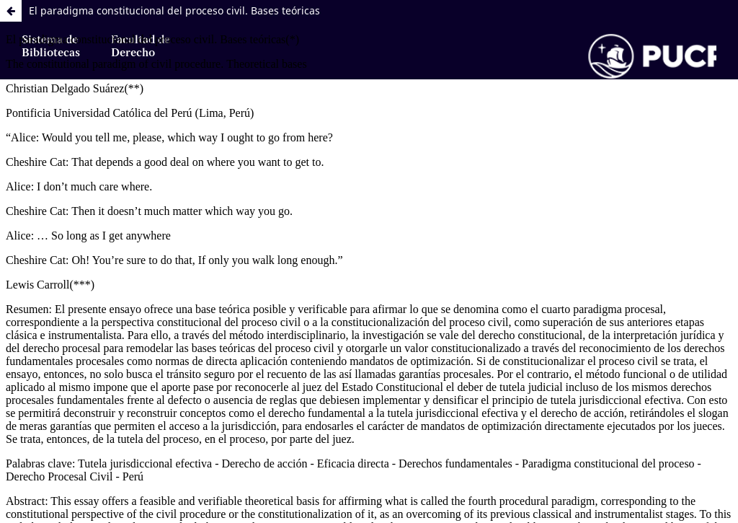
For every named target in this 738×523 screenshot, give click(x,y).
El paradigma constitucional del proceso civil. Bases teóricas (174, 10)
